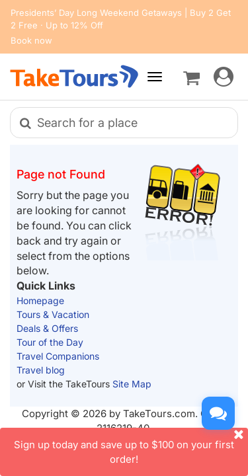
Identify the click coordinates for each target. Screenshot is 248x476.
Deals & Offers (47, 328)
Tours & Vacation (53, 314)
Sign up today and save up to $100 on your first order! (131, 446)
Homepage (40, 300)
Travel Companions (58, 356)
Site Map (131, 383)
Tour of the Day (50, 342)
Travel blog (41, 370)
